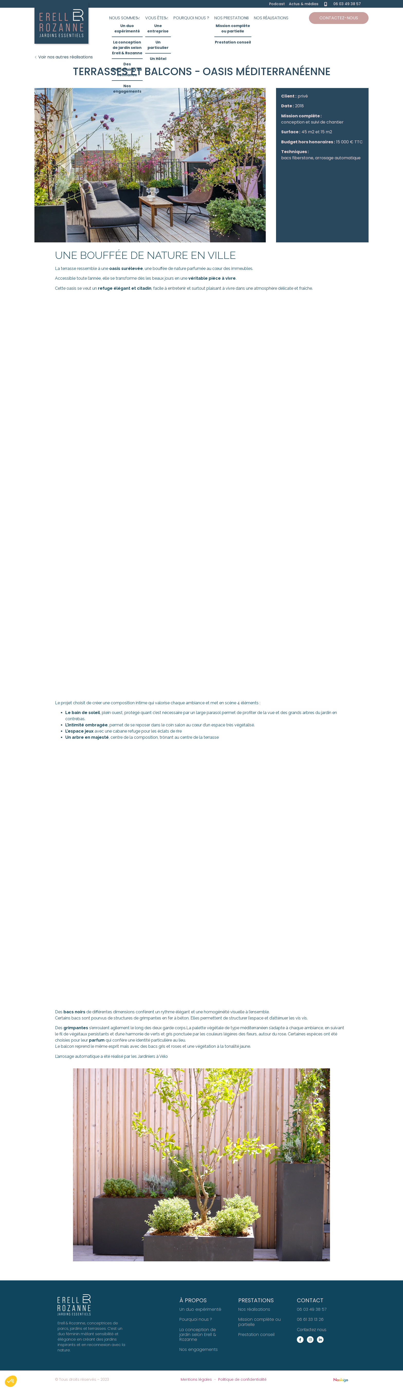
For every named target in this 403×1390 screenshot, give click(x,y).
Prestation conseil (256, 1335)
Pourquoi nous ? (195, 1319)
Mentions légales (196, 1379)
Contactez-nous (338, 18)
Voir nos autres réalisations (65, 57)
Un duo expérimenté (200, 1309)
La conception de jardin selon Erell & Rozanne (197, 1334)
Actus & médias (303, 3)
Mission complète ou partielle (259, 1321)
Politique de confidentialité (242, 1379)
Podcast (277, 3)
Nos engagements (198, 1349)
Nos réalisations (254, 1309)
